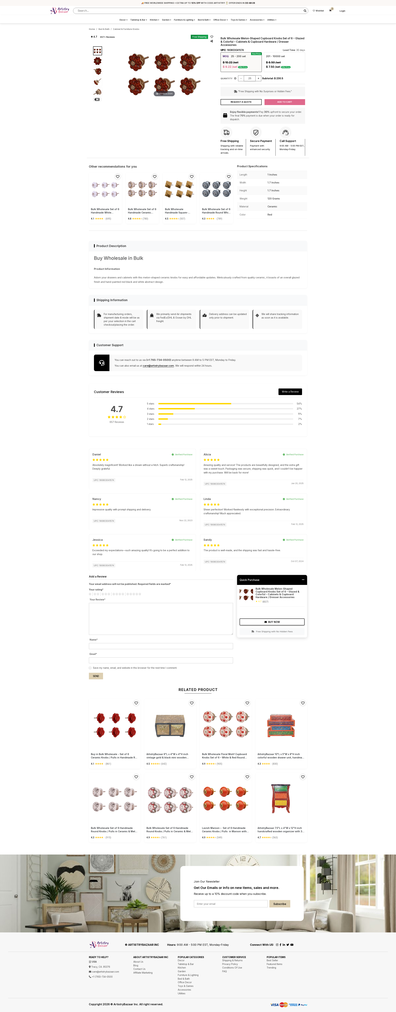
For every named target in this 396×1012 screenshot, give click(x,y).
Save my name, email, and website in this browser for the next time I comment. (135, 668)
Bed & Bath (204, 20)
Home (92, 29)
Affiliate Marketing (143, 972)
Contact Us (139, 969)
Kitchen (154, 20)
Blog (135, 965)
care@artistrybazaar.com (158, 365)
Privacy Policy (230, 964)
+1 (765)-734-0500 (101, 976)
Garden (166, 20)
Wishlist (318, 10)
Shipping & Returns (232, 960)
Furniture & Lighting (184, 20)
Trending (271, 967)
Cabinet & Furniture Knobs (126, 29)
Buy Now (272, 621)
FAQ (224, 971)
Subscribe (279, 904)
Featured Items (274, 964)
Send (96, 676)
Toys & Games (239, 20)
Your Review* (97, 599)
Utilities (271, 20)
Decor (124, 20)
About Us (138, 961)
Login (342, 11)
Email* (93, 654)
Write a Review (290, 391)
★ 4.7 (94, 36)
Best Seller (272, 960)
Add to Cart (284, 102)
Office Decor (220, 20)
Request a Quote (241, 102)
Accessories (257, 20)
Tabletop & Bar (138, 20)
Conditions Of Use (232, 967)
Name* (94, 639)
